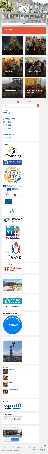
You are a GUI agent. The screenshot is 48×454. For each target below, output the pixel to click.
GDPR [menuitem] (45, 449)
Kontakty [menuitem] (44, 450)
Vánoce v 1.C (8, 50)
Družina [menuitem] (41, 447)
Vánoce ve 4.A (8, 71)
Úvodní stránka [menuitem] (32, 447)
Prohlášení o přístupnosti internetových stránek (10, 450)
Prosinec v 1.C (31, 50)
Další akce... (5, 395)
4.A (5, 74)
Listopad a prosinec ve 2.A (11, 91)
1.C (5, 52)
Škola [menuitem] (37, 447)
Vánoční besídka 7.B (34, 71)
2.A (5, 95)
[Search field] (17, 105)
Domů (5, 31)
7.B (28, 74)
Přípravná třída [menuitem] (35, 449)
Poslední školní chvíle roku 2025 (34, 91)
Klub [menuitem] (45, 447)
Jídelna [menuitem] (41, 449)
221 (23, 101)
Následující (29, 101)
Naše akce (10, 31)
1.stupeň (30, 95)
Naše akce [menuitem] (39, 450)
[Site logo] (24, 20)
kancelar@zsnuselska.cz (8, 134)
